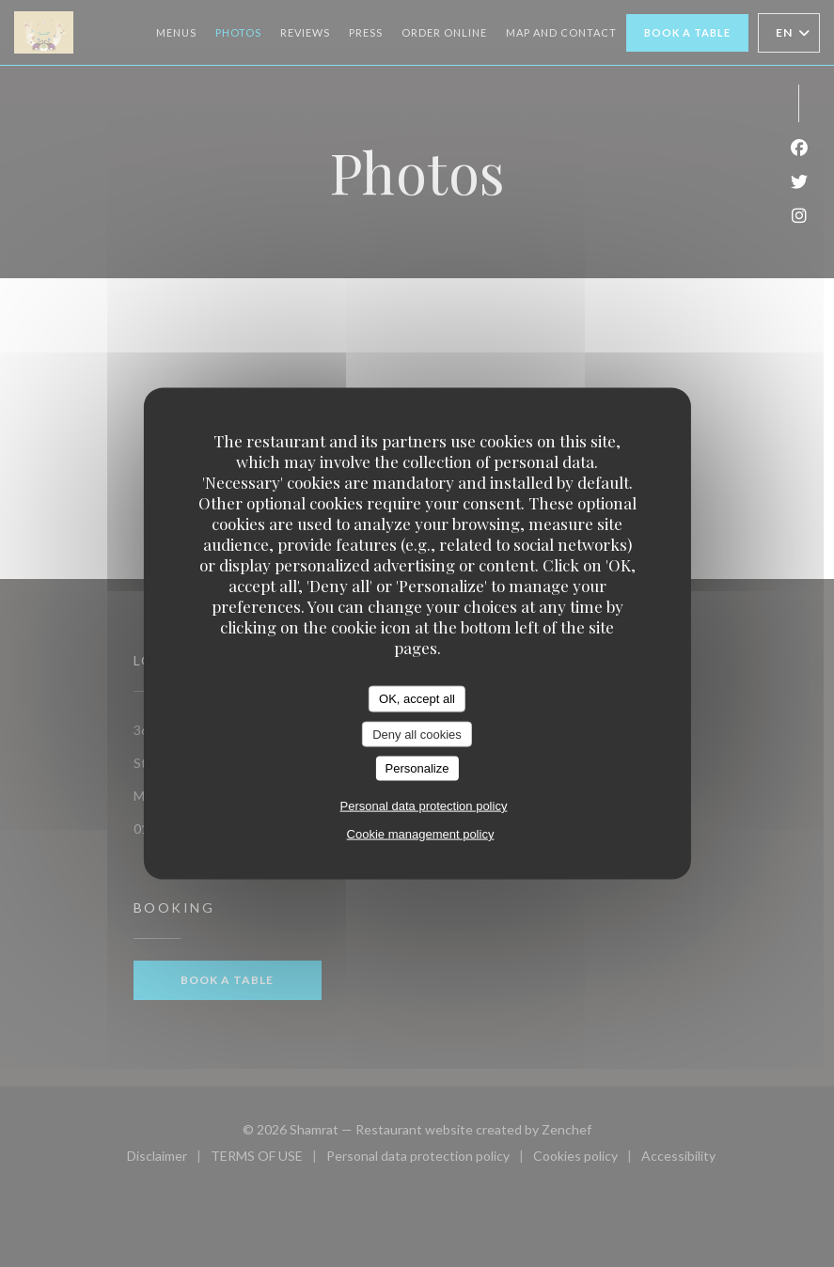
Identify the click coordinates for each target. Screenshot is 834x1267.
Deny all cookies (417, 734)
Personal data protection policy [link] (424, 805)
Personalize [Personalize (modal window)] (417, 768)
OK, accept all (417, 699)
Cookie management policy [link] (421, 833)
